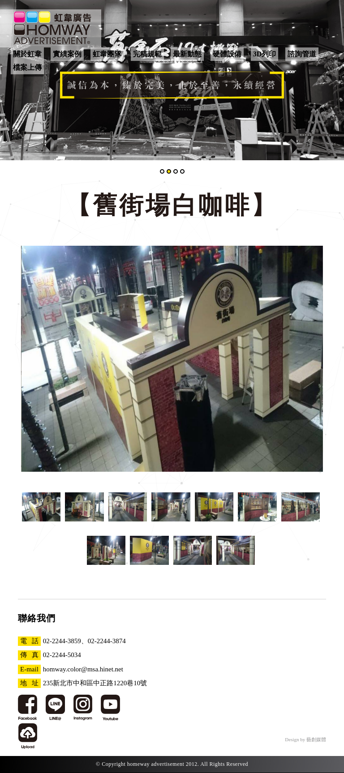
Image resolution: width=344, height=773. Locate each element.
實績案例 (67, 54)
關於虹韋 (27, 54)
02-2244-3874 (107, 641)
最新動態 (187, 54)
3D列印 (264, 54)
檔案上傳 (27, 67)
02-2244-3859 (62, 641)
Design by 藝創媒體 (305, 739)
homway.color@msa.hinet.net (83, 669)
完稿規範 (147, 54)
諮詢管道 (302, 54)
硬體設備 (227, 54)
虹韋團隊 (107, 54)
